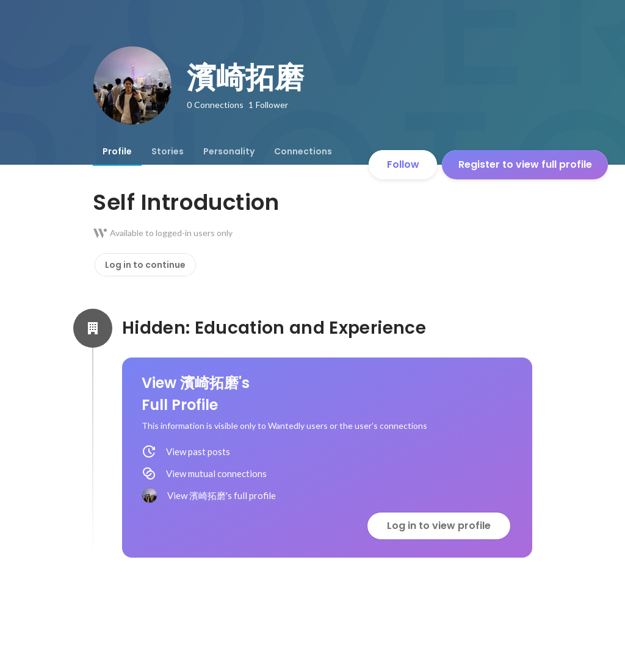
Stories (167, 151)
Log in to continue (145, 265)
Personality (229, 151)
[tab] (117, 151)
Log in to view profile (439, 526)
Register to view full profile (525, 164)
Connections (303, 151)
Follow (403, 164)
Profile (117, 151)
